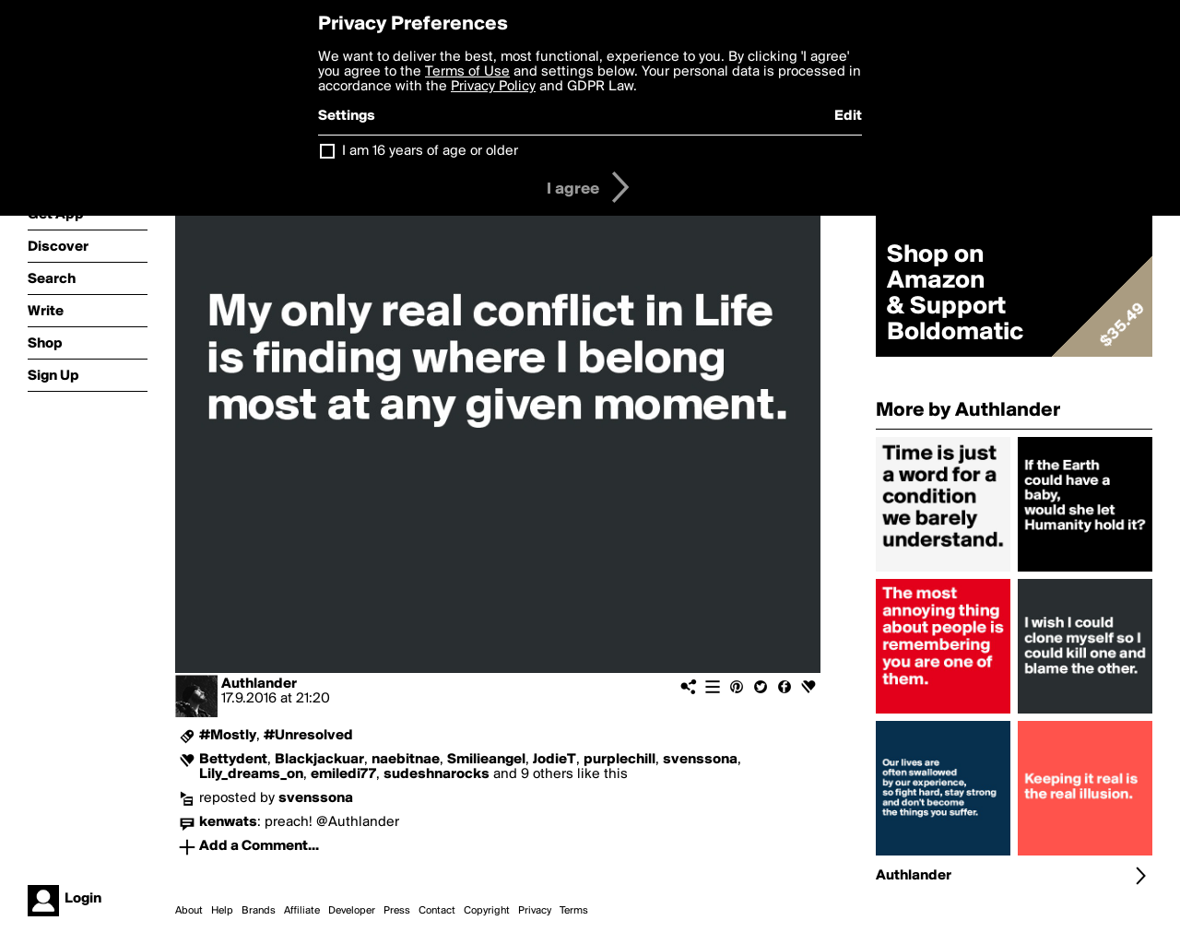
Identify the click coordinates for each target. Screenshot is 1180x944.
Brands (259, 910)
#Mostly (227, 735)
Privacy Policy (493, 86)
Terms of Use (467, 72)
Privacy (534, 910)
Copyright (487, 910)
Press (397, 910)
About (189, 910)
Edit (848, 116)
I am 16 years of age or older (430, 151)
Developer (351, 910)
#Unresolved (308, 735)
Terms (574, 910)
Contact (437, 910)
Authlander (259, 684)
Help (222, 910)
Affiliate (302, 910)
